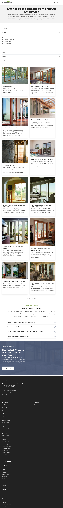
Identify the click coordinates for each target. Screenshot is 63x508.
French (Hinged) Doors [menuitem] (7, 456)
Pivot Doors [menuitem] (4, 458)
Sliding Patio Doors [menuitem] (6, 454)
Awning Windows (6, 397)
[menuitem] (7, 465)
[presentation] (60, 2)
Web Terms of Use (35, 502)
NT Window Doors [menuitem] (6, 443)
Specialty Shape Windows (8, 402)
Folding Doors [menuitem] (5, 452)
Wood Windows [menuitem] (5, 363)
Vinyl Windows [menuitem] (5, 361)
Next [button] (43, 244)
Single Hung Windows (7, 387)
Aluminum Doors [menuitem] (5, 426)
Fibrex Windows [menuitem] (5, 367)
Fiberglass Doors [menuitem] (5, 419)
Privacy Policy (27, 502)
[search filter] (9, 28)
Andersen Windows (6, 376)
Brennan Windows (6, 374)
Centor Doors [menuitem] (5, 441)
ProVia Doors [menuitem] (5, 439)
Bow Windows (5, 400)
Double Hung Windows (7, 389)
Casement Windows (6, 391)
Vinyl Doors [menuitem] (4, 423)
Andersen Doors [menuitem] (5, 436)
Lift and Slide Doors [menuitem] (6, 449)
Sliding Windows (6, 395)
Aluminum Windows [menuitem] (6, 365)
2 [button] (36, 244)
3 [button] (37, 244)
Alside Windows (5, 380)
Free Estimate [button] (8, 313)
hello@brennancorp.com (9, 340)
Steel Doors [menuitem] (4, 430)
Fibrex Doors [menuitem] (5, 428)
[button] (3, 28)
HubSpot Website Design (28, 504)
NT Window (4, 378)
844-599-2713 (7, 337)
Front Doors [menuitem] (4, 460)
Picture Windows (6, 393)
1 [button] (34, 244)
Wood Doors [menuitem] (4, 421)
